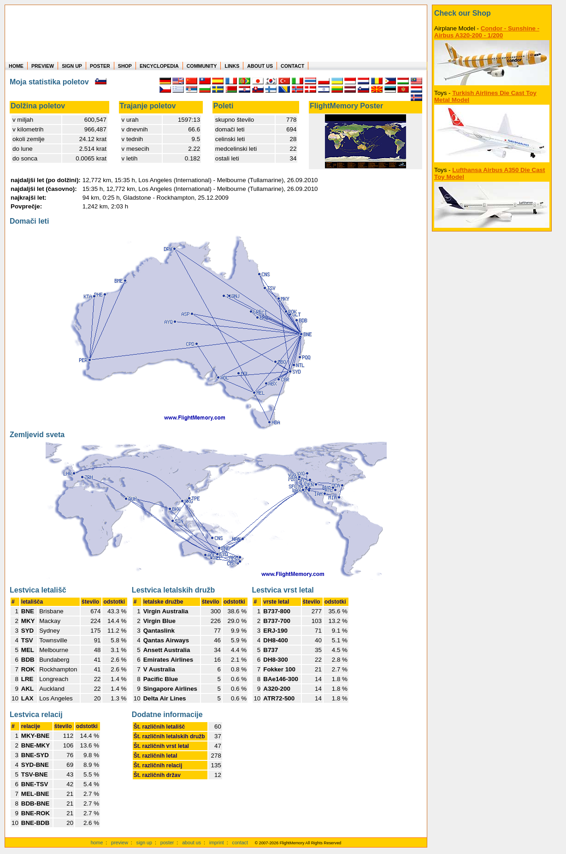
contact (240, 842)
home (97, 842)
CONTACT (292, 66)
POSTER (100, 66)
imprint (216, 842)
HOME (16, 66)
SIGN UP (72, 66)
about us (191, 842)
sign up (144, 842)
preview (119, 842)
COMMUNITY (202, 66)
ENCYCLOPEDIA (159, 66)
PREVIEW (42, 66)
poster (167, 842)
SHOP (125, 66)
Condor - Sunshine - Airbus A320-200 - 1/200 (486, 32)
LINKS (231, 66)
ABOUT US (260, 66)
